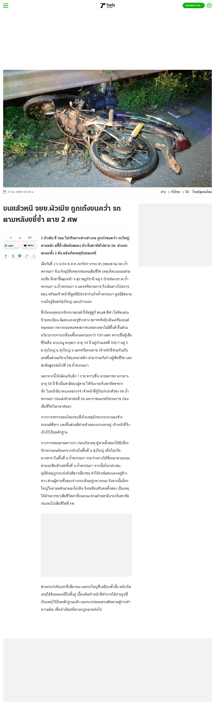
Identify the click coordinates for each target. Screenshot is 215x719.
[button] (6, 256)
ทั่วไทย (175, 192)
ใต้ (187, 192)
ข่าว (163, 192)
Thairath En (193, 5)
